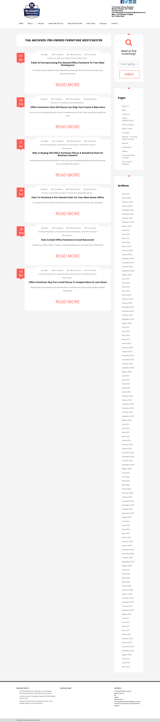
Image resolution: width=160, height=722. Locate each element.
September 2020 (128, 465)
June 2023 (126, 331)
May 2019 (126, 529)
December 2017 (128, 598)
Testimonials (126, 147)
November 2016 (128, 651)
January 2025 (127, 254)
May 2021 (126, 432)
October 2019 (127, 509)
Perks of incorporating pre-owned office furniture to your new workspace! (67, 64)
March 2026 (126, 198)
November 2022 (128, 360)
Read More (68, 84)
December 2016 (128, 647)
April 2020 (126, 485)
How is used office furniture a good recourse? (67, 239)
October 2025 (127, 218)
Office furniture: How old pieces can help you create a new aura (67, 107)
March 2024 (126, 295)
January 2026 (127, 206)
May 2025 (126, 238)
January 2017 (127, 642)
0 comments (58, 54)
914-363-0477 (118, 699)
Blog (124, 110)
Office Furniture (75, 54)
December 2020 (128, 453)
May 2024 (126, 287)
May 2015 (126, 663)
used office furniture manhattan (68, 232)
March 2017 (126, 634)
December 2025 (128, 210)
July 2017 (125, 618)
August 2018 (127, 566)
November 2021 (128, 408)
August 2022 (127, 372)
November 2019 (128, 505)
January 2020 (127, 497)
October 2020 (127, 461)
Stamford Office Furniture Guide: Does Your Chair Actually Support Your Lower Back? (36, 702)
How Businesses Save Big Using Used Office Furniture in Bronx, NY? (37, 697)
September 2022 (128, 368)
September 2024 (128, 271)
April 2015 (126, 667)
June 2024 (126, 283)
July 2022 (125, 376)
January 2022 (127, 400)
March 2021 (126, 440)
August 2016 (127, 655)
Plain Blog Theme (22, 720)
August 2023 (127, 323)
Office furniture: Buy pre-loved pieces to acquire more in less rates (68, 282)
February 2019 (127, 541)
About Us (125, 106)
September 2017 (128, 610)
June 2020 (126, 477)
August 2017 (127, 614)
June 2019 (126, 525)
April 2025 (126, 242)
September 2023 (128, 319)
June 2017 (126, 622)
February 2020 (127, 493)
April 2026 (126, 194)
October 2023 (127, 315)
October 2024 (127, 267)
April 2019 (126, 533)
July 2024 (125, 279)
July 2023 (125, 327)
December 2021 (128, 404)
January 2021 (127, 448)
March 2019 (126, 537)
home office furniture (57, 193)
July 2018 (125, 570)
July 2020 (125, 473)
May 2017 (126, 626)
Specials (125, 143)
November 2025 (128, 214)
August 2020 (127, 469)
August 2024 (127, 275)
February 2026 (127, 202)
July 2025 (125, 230)
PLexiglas (125, 133)
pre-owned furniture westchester (74, 58)
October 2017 (127, 606)
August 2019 (127, 517)
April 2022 (126, 388)
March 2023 (126, 343)
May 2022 (126, 384)
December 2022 (128, 355)
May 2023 (126, 335)
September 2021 (128, 416)
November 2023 (128, 311)
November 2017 (128, 602)
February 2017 (127, 638)
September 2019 (128, 513)
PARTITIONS (127, 129)
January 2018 (127, 594)
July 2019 (125, 521)
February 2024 (127, 299)
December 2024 (128, 258)
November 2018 (128, 554)
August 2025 (127, 226)
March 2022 (126, 392)
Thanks (124, 151)
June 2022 (126, 380)
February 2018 (127, 590)
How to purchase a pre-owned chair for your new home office (67, 197)
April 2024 (126, 291)
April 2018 (126, 582)
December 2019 (128, 501)
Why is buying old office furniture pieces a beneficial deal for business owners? (67, 154)
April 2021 (126, 436)
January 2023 (127, 351)
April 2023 (126, 339)
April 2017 (126, 630)
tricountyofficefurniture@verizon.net (127, 701)
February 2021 (127, 444)
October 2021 (127, 412)
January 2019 (127, 545)
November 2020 (128, 457)
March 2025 (126, 246)
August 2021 (127, 420)
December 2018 (128, 550)
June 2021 (126, 428)
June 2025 (126, 234)
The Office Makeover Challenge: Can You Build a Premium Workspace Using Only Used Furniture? (35, 692)
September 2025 (128, 222)
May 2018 (126, 578)
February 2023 (127, 347)
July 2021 (125, 424)
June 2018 (126, 574)
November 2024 (128, 263)
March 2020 (126, 489)
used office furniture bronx (68, 145)
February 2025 (127, 250)
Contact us (126, 114)
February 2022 (127, 396)
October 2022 (127, 364)
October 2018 (127, 558)
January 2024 (127, 303)
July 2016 (125, 659)
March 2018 (126, 586)
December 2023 (128, 307)
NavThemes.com (35, 720)
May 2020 (126, 481)
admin (46, 54)
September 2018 (128, 562)
